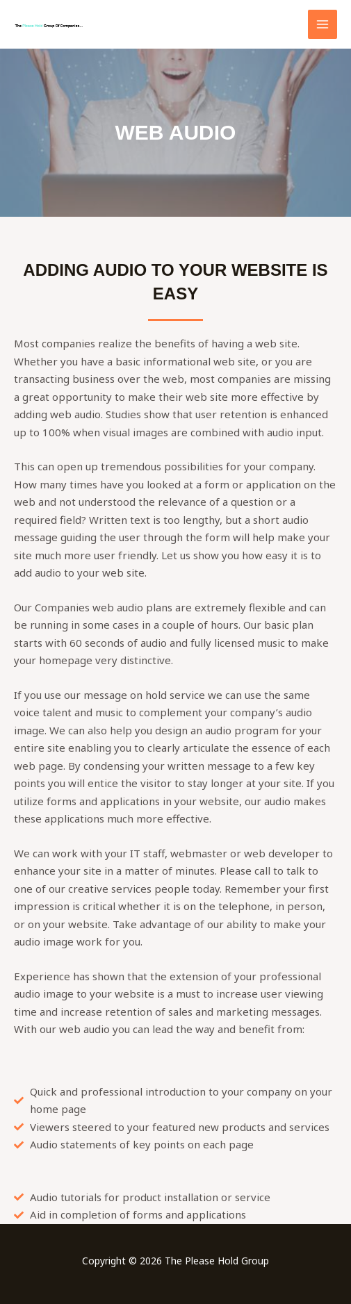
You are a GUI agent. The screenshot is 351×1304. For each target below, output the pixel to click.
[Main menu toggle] (323, 25)
